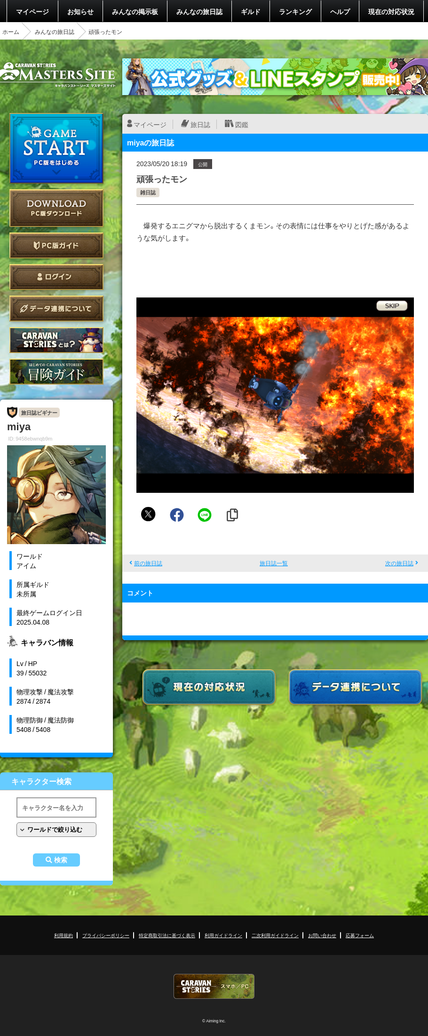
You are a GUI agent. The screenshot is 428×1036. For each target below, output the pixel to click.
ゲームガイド (56, 372)
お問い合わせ (322, 935)
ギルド (251, 11)
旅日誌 (200, 124)
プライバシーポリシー (105, 935)
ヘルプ (340, 11)
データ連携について (56, 308)
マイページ (32, 11)
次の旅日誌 (399, 563)
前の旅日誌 (148, 563)
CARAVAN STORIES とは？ (56, 340)
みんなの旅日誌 (199, 11)
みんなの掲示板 (135, 11)
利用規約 (63, 935)
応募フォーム (360, 935)
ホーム (10, 31)
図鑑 (241, 124)
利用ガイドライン (223, 935)
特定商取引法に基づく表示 (167, 935)
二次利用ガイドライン (275, 935)
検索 (60, 860)
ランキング (295, 11)
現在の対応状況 (391, 11)
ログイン (56, 277)
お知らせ (80, 11)
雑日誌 (148, 192)
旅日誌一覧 (274, 563)
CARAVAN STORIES (214, 986)
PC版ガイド (56, 245)
